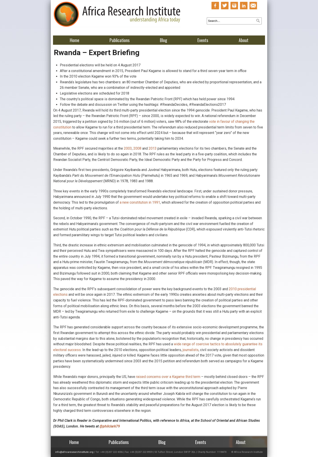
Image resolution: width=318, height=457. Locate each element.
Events (202, 40)
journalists (191, 350)
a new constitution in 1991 (140, 202)
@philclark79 (110, 426)
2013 (153, 148)
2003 (128, 148)
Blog (163, 40)
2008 (137, 148)
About (243, 40)
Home (74, 40)
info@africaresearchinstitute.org (74, 452)
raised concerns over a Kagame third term (168, 377)
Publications (120, 40)
